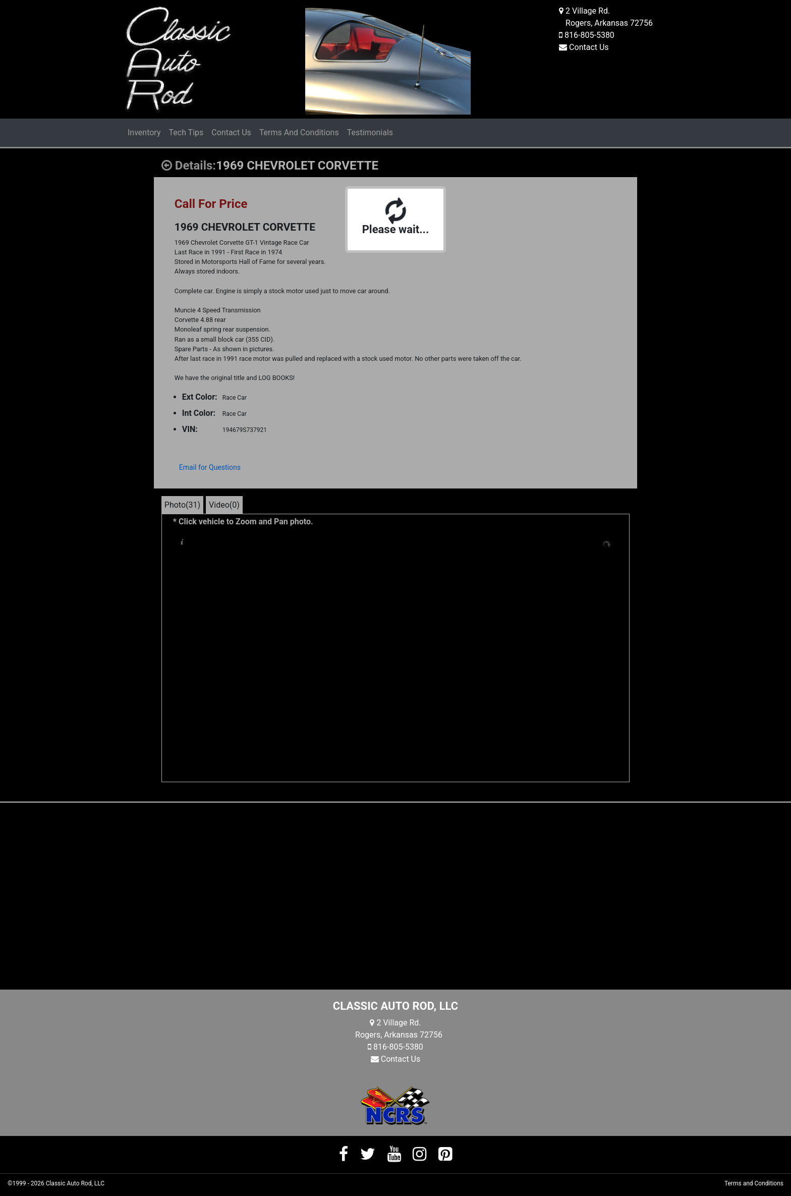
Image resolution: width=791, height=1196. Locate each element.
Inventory (144, 132)
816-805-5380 (589, 35)
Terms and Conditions (753, 1183)
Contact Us (589, 47)
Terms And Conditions (299, 132)
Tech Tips (186, 132)
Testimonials (370, 132)
